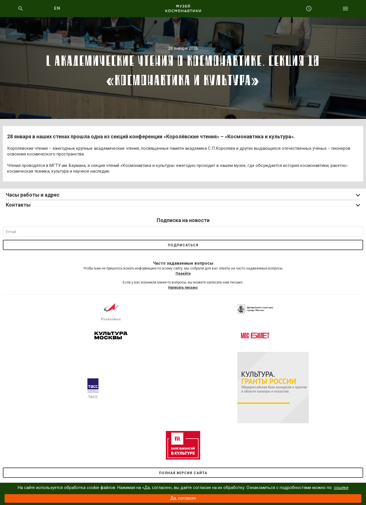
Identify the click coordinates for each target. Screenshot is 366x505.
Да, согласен (183, 498)
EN (57, 8)
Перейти (183, 274)
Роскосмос (111, 311)
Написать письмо (183, 288)
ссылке (341, 487)
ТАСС (93, 388)
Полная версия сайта (183, 473)
